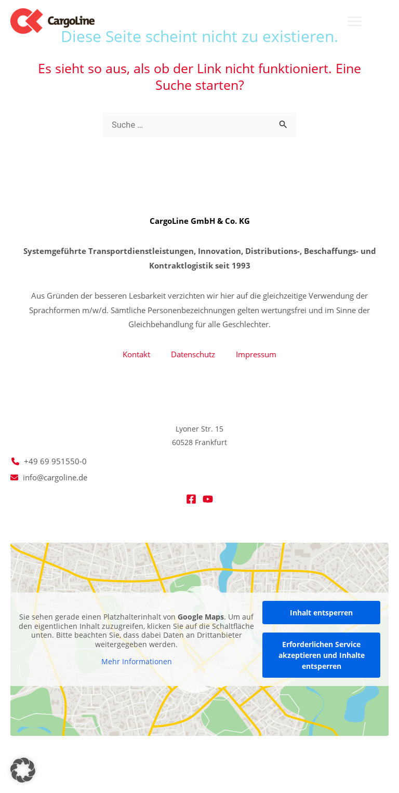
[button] (384, 22)
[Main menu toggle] (354, 21)
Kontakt (136, 354)
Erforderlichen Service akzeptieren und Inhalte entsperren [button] (321, 655)
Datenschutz (193, 354)
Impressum (256, 354)
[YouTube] (208, 499)
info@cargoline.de (55, 477)
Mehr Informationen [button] (136, 661)
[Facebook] (191, 499)
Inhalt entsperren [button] (321, 612)
